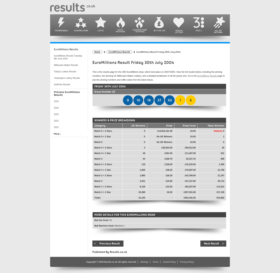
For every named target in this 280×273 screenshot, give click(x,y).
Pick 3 (198, 30)
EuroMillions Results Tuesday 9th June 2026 (68, 57)
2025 (56, 101)
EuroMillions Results (207, 76)
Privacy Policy (187, 262)
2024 (56, 108)
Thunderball (61, 30)
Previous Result (110, 243)
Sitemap (144, 262)
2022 (56, 121)
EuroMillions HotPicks (140, 31)
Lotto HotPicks (120, 31)
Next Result (211, 243)
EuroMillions (81, 30)
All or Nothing (218, 31)
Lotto (101, 30)
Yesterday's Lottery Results (67, 78)
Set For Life (159, 30)
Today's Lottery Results (65, 71)
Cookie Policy (169, 262)
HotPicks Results (62, 84)
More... (57, 133)
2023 (56, 114)
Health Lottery (179, 31)
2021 (56, 127)
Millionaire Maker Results (66, 65)
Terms (156, 262)
